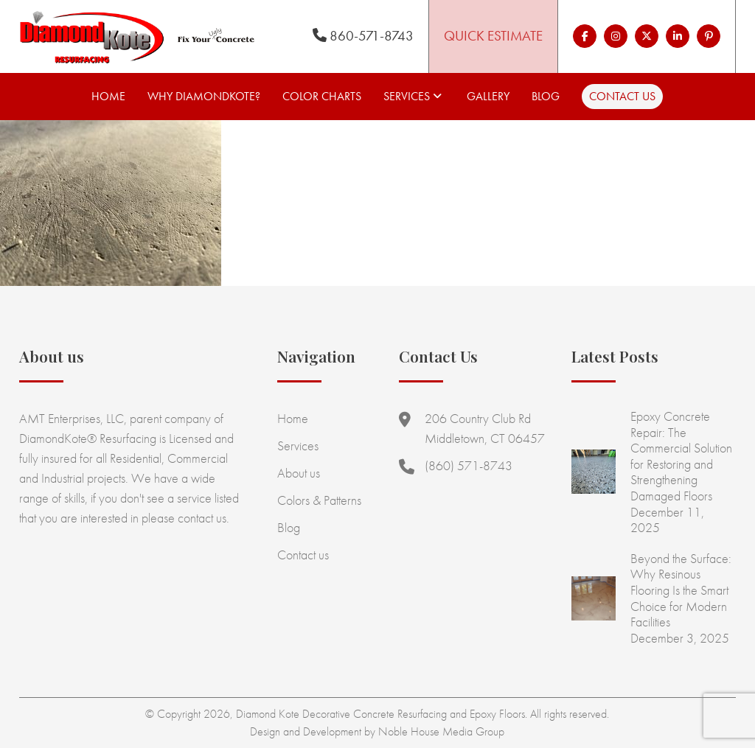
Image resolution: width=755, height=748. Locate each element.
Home (108, 96)
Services (406, 96)
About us (298, 472)
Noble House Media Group (441, 731)
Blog (546, 96)
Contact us (622, 96)
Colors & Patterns (319, 500)
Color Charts (321, 96)
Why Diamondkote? (203, 96)
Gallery (488, 96)
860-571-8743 (363, 36)
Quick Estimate (493, 36)
